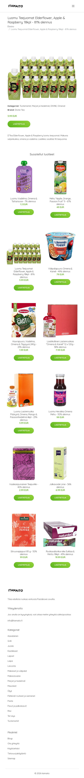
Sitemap (11, 758)
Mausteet (12, 686)
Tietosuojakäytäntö (17, 753)
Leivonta (12, 666)
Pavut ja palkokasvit (17, 706)
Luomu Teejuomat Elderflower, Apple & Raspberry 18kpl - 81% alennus (24, 272)
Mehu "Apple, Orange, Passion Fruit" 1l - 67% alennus (60, 201)
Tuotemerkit (25, 106)
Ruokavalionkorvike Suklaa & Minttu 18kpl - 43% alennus (60, 553)
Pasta (10, 701)
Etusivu (11, 26)
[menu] (73, 6)
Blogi (10, 738)
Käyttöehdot (13, 748)
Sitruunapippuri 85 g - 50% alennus (24, 553)
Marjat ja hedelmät (41, 106)
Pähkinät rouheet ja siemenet (21, 696)
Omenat (61, 106)
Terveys (11, 716)
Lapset (11, 656)
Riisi (9, 711)
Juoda (11, 646)
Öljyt (10, 691)
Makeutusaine (14, 676)
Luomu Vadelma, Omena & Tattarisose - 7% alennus (23, 200)
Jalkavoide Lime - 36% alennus (60, 485)
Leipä (10, 661)
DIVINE (54, 106)
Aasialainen (13, 636)
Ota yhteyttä (13, 743)
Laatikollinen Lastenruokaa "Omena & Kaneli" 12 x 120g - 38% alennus (60, 344)
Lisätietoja (19, 124)
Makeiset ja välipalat (17, 671)
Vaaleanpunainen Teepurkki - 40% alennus (23, 485)
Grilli (9, 641)
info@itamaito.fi (15, 620)
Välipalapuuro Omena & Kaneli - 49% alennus (60, 270)
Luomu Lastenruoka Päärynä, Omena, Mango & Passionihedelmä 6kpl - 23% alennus (23, 415)
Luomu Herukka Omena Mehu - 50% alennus (60, 413)
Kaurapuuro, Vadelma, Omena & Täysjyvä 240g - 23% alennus (24, 344)
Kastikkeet (13, 651)
